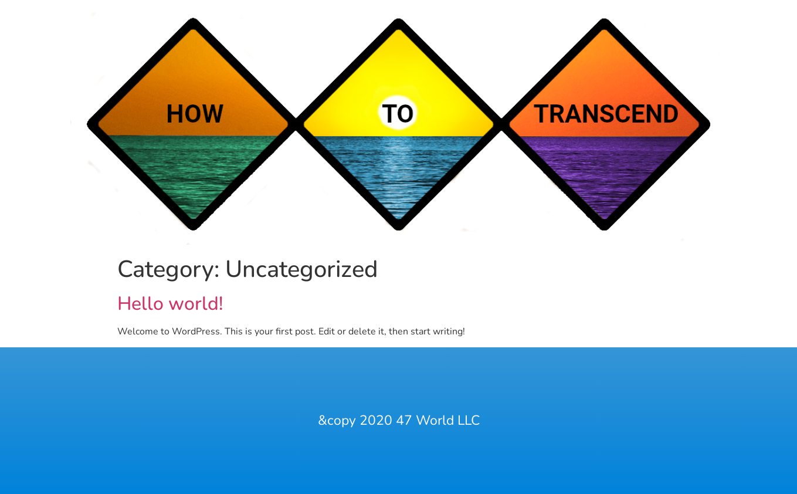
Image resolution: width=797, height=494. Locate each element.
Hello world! (170, 303)
